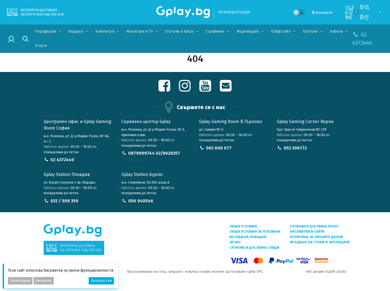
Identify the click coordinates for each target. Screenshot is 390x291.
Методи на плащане (248, 237)
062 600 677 (219, 148)
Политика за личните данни (316, 237)
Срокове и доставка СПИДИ (254, 247)
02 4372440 (62, 159)
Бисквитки (44, 281)
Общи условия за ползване (255, 231)
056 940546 (140, 200)
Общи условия (243, 226)
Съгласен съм (101, 281)
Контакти (324, 12)
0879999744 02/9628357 (154, 153)
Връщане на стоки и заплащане (320, 242)
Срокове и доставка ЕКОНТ (314, 226)
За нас (235, 242)
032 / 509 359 (64, 200)
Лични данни (20, 281)
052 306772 (295, 148)
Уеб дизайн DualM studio (326, 271)
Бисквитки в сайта (307, 231)
